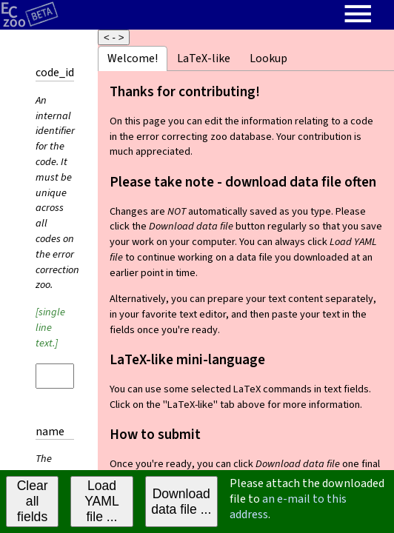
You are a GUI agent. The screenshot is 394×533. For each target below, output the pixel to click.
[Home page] (29, 15)
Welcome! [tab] (132, 58)
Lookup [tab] (268, 58)
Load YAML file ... (101, 501)
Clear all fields (32, 501)
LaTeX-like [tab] (203, 58)
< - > (114, 37)
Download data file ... (181, 501)
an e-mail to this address (288, 507)
